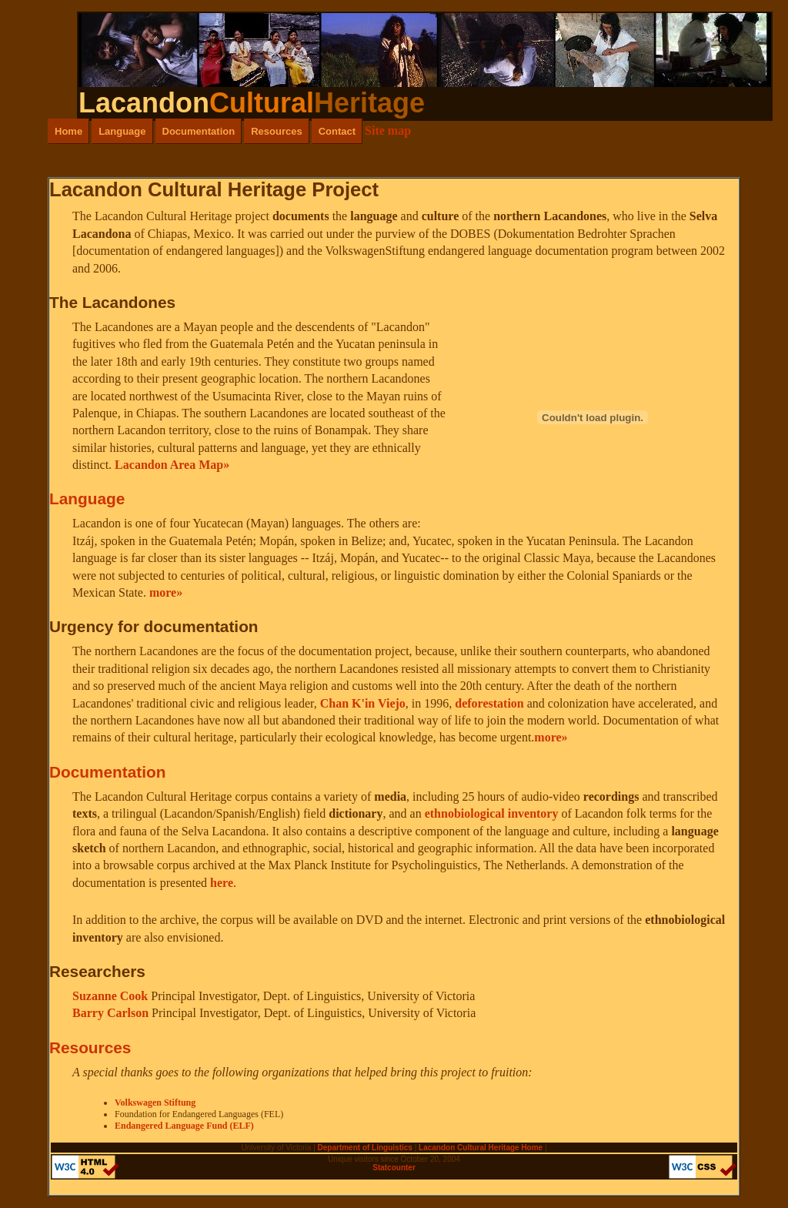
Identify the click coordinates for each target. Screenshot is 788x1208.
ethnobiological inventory (492, 813)
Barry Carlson (112, 1012)
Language (121, 131)
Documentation (198, 131)
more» (165, 592)
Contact (337, 131)
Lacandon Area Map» (172, 464)
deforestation (489, 703)
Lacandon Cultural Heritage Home (481, 1147)
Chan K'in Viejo (363, 703)
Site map (388, 130)
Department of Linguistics (365, 1147)
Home (68, 131)
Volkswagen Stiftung (155, 1102)
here (221, 882)
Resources (276, 131)
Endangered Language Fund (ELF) (184, 1125)
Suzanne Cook (111, 995)
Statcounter (394, 1167)
